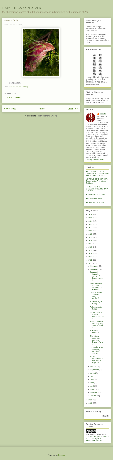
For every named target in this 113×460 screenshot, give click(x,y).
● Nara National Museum (95, 198)
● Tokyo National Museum (95, 195)
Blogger (61, 455)
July (92, 376)
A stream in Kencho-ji (94, 332)
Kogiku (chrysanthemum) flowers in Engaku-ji (96, 359)
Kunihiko (102, 114)
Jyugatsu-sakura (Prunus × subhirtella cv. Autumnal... (96, 286)
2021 (90, 231)
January (93, 396)
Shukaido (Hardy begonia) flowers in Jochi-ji (97, 315)
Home (42, 108)
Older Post (72, 108)
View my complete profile (95, 160)
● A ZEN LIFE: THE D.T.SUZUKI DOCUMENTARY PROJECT (97, 189)
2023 (90, 224)
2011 (90, 263)
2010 (90, 400)
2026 (90, 214)
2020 (90, 234)
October (93, 367)
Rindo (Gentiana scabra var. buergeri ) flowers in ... (96, 296)
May (92, 383)
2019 (90, 237)
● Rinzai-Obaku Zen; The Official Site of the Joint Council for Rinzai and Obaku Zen (97, 173)
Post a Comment (14, 97)
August (93, 373)
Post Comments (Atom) (47, 116)
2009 (90, 403)
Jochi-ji (25, 87)
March (93, 389)
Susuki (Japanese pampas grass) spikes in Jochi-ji (96, 324)
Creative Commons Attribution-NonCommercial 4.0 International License (97, 438)
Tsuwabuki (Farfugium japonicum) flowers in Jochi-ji (97, 276)
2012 (90, 260)
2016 (90, 247)
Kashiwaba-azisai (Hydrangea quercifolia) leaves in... (96, 350)
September (94, 370)
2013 (90, 257)
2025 (90, 218)
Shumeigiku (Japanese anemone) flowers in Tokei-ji (97, 340)
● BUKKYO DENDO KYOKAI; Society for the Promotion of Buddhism (97, 181)
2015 (90, 250)
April (92, 386)
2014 (90, 253)
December (94, 266)
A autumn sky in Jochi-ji (96, 303)
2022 (90, 227)
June (92, 379)
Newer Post (10, 108)
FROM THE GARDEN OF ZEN (21, 7)
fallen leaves (15, 87)
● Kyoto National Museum (95, 202)
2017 (90, 244)
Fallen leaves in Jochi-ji (96, 308)
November (94, 269)
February (94, 392)
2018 (90, 241)
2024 (90, 221)
